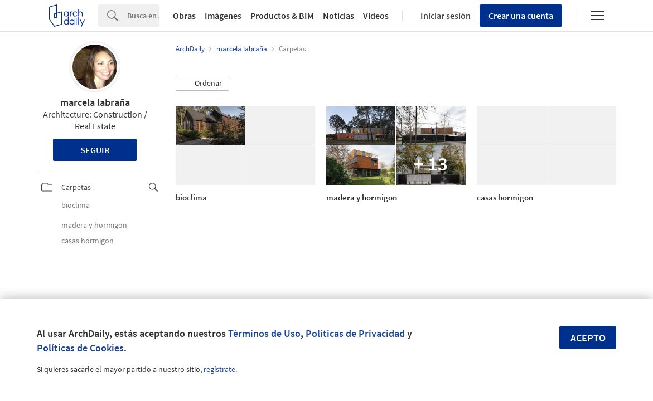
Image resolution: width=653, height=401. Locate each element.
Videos (376, 15)
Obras (184, 15)
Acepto (588, 337)
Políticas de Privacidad (355, 333)
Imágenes (223, 15)
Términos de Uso (264, 333)
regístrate (219, 369)
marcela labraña (95, 102)
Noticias (338, 15)
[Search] (143, 15)
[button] (202, 83)
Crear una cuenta (520, 15)
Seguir (95, 149)
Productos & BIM (282, 15)
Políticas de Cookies (80, 347)
